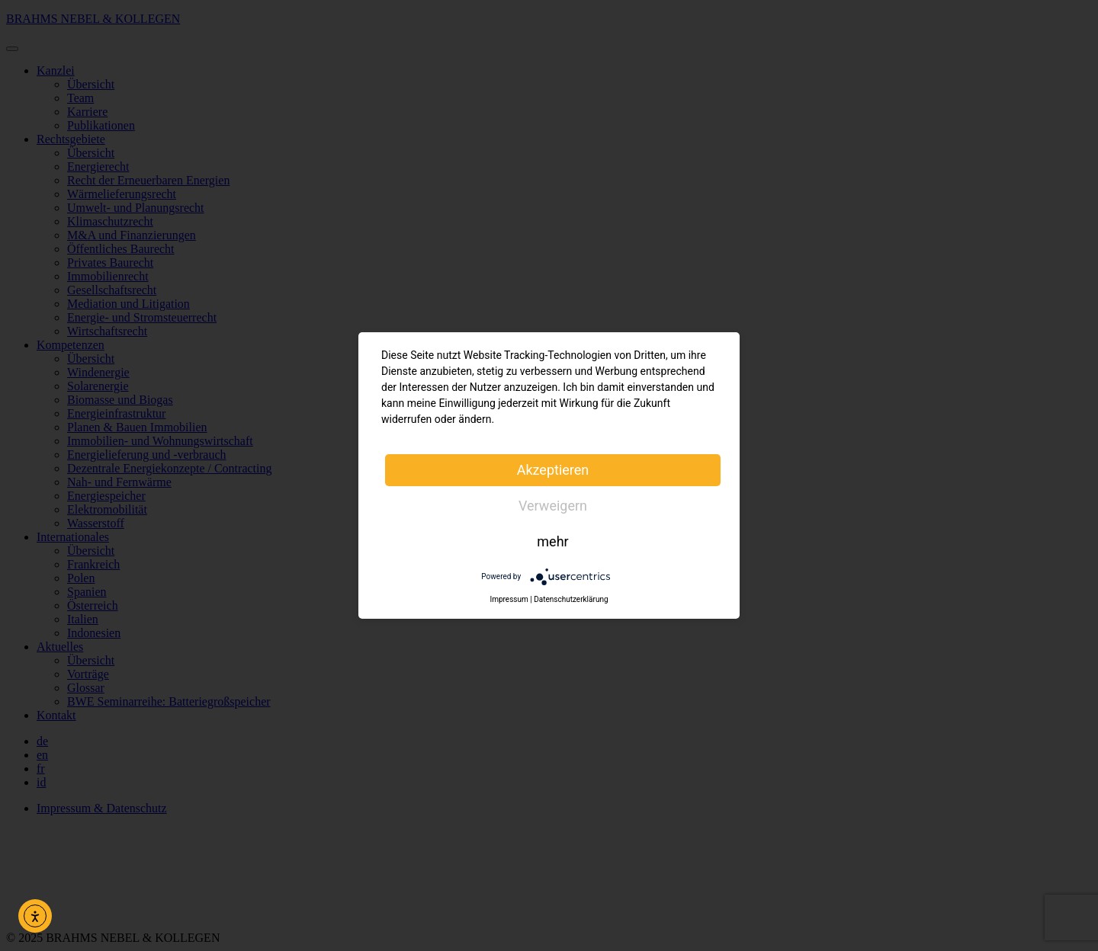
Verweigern (552, 506)
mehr (552, 541)
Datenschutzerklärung (571, 599)
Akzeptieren (553, 470)
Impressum (509, 599)
